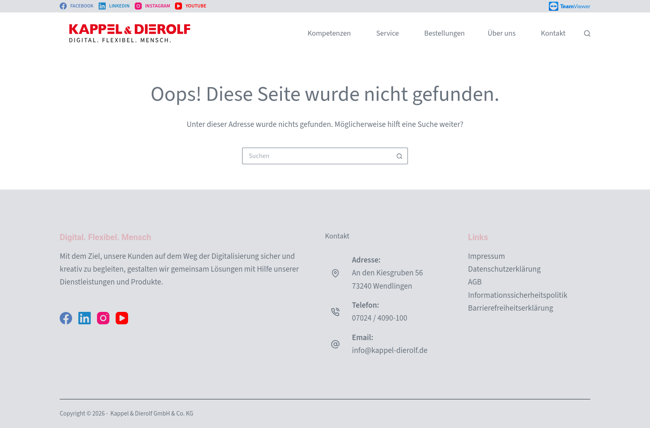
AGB (475, 282)
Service (387, 33)
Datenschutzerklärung (504, 269)
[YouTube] (190, 6)
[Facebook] (77, 6)
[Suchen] (587, 33)
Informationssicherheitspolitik (518, 295)
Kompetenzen (329, 33)
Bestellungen (444, 33)
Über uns (502, 33)
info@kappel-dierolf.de (389, 350)
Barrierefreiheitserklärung (510, 308)
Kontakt (553, 33)
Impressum (486, 256)
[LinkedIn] (114, 6)
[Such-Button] (399, 156)
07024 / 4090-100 (379, 318)
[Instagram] (152, 6)
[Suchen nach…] (316, 156)
